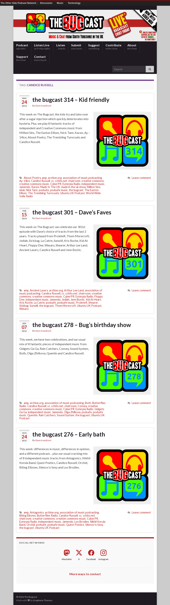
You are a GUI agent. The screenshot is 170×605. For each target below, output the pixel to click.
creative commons (92, 180)
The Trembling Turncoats (43, 193)
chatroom (74, 180)
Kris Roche (26, 302)
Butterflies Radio (47, 515)
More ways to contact (85, 574)
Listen (60, 46)
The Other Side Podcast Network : (19, 3)
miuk (22, 190)
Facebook (91, 559)
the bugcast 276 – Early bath (68, 434)
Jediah (65, 299)
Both (88, 403)
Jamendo (24, 187)
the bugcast (76, 190)
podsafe (44, 190)
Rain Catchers (47, 415)
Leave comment (141, 177)
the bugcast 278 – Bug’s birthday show (81, 324)
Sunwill (34, 305)
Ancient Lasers (39, 290)
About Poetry (32, 177)
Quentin (32, 415)
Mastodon (67, 559)
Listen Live (42, 46)
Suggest (94, 46)
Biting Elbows (27, 515)
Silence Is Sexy (94, 524)
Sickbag (23, 305)
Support (22, 58)
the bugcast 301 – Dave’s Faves (71, 212)
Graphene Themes (42, 600)
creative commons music (34, 184)
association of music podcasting (82, 177)
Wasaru (24, 308)
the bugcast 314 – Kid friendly (70, 99)
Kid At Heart (93, 299)
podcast (47, 105)
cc (52, 180)
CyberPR (55, 184)
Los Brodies (81, 521)
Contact (40, 58)
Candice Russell (40, 180)
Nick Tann (32, 190)
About (132, 46)
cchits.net (61, 180)
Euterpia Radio (71, 184)
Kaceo (35, 187)
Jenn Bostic (78, 299)
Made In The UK (50, 187)
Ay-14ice (24, 180)
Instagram (103, 559)
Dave (38, 105)
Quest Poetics (75, 524)
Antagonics (37, 512)
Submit (76, 46)
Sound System (65, 415)
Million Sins (93, 187)
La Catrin (39, 302)
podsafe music (59, 190)
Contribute (113, 46)
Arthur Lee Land (74, 290)
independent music (92, 184)
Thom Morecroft (65, 305)
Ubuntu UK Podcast (72, 193)
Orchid (31, 524)
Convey (82, 406)
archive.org (55, 177)
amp (44, 177)
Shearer (93, 302)
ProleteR (81, 302)
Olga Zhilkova (72, 412)
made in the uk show (73, 187)
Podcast (22, 46)
